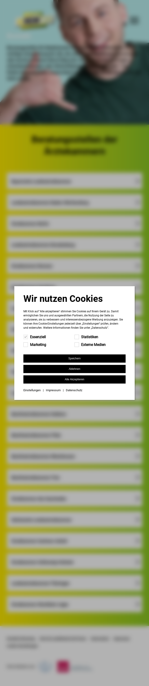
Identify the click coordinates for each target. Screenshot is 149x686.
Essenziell (34, 337)
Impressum (53, 390)
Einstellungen (32, 390)
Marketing (34, 345)
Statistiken (86, 337)
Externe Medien (90, 345)
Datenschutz (74, 390)
